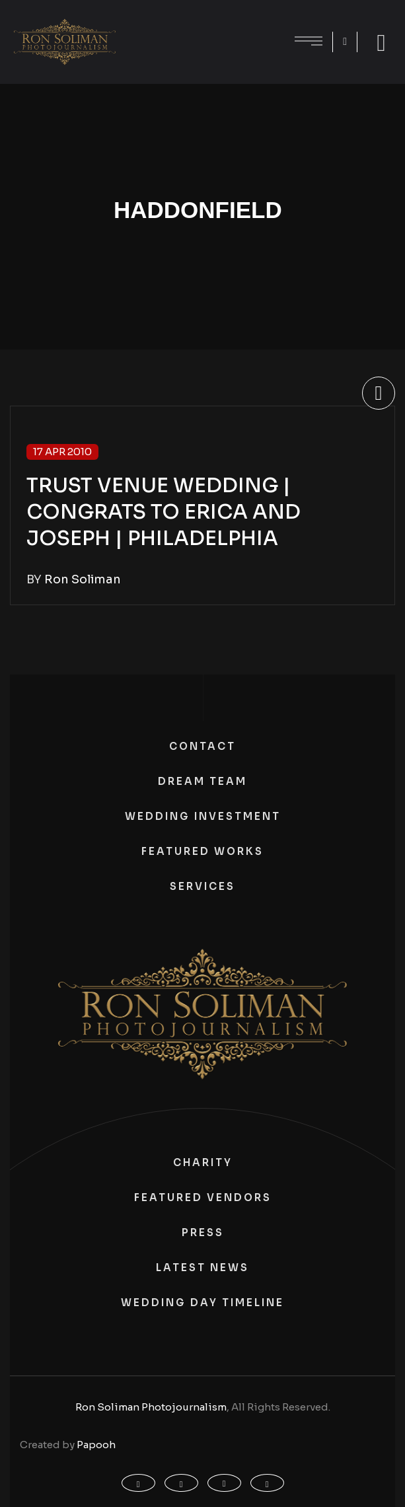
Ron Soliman (82, 579)
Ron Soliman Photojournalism (151, 1407)
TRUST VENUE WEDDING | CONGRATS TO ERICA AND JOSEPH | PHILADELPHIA (163, 512)
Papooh (96, 1444)
